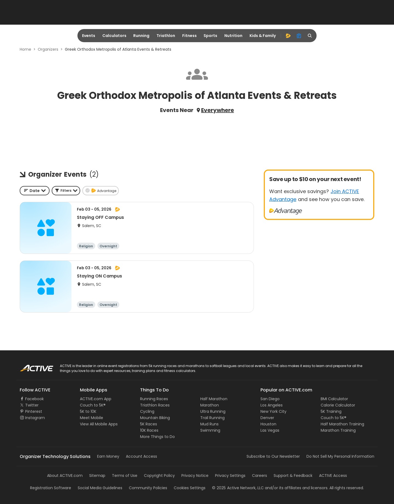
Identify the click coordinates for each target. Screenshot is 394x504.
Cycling (147, 411)
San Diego (270, 399)
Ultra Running (212, 411)
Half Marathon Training (342, 424)
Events (88, 35)
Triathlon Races (155, 405)
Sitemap (97, 475)
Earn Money (108, 456)
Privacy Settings (230, 475)
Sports (210, 35)
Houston (268, 424)
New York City (273, 411)
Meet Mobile (91, 417)
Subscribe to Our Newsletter (273, 456)
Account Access (141, 456)
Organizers (48, 49)
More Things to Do (157, 436)
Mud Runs (209, 424)
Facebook (34, 399)
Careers (259, 475)
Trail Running (212, 417)
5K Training (331, 411)
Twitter (32, 405)
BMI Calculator (334, 399)
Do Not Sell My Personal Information (340, 456)
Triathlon (166, 35)
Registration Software (50, 488)
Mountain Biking (155, 417)
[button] (66, 190)
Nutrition (233, 35)
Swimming (210, 430)
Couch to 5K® (93, 405)
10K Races (149, 430)
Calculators (114, 35)
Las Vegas (269, 430)
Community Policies (148, 488)
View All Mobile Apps (99, 424)
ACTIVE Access (333, 475)
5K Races (148, 424)
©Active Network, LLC (238, 488)
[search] (310, 36)
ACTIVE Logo (31, 366)
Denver (267, 417)
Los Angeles (271, 405)
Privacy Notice (194, 475)
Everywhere (217, 110)
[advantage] (288, 36)
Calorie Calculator (338, 405)
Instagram (35, 417)
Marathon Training (338, 430)
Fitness (189, 35)
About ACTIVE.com (65, 475)
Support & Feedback (293, 475)
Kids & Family (263, 35)
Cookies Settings (189, 488)
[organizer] (299, 36)
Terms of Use (124, 475)
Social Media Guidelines (100, 488)
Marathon (209, 405)
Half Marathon (213, 399)
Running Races (154, 399)
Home (25, 49)
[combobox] (35, 190)
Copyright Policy (159, 475)
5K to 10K (88, 411)
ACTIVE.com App (95, 399)
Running (141, 35)
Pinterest (33, 411)
